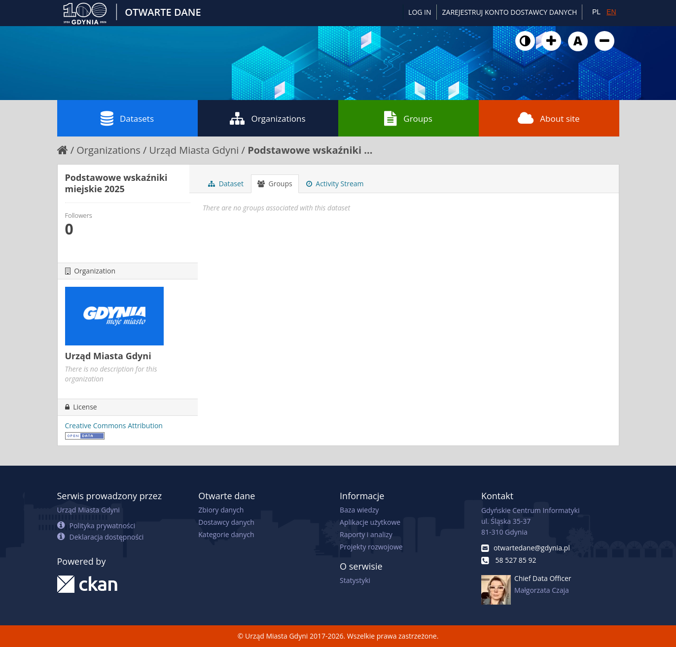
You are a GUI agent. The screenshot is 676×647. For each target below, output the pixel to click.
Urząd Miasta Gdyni (194, 150)
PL (596, 12)
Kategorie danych (226, 534)
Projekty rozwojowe (371, 546)
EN (611, 12)
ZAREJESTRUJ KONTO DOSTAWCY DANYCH (509, 12)
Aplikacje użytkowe (370, 522)
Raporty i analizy (366, 534)
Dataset (226, 183)
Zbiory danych (221, 509)
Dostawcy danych (226, 522)
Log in (419, 12)
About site (548, 118)
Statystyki (355, 580)
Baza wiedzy (359, 509)
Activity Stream (335, 183)
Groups (408, 118)
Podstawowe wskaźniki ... (310, 150)
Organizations (267, 118)
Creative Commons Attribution (114, 425)
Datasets (127, 118)
